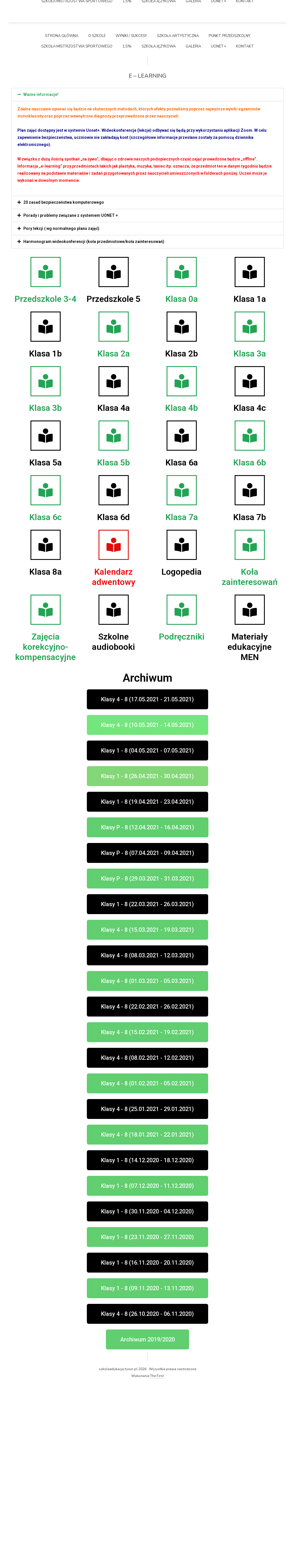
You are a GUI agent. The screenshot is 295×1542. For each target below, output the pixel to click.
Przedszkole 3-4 (45, 458)
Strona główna (61, 194)
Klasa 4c (249, 567)
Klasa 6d (113, 676)
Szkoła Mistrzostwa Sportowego (76, 205)
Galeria (193, 205)
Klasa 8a (45, 731)
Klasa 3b (45, 567)
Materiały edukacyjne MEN (250, 806)
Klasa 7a (181, 676)
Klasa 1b (45, 512)
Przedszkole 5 (113, 458)
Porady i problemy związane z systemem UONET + (70, 374)
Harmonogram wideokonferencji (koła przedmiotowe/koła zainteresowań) (93, 400)
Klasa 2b (181, 512)
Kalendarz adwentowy (113, 736)
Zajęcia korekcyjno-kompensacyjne (45, 806)
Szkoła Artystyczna (178, 194)
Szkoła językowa (159, 205)
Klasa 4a (113, 567)
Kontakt (245, 205)
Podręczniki (181, 796)
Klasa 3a (249, 512)
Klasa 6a (181, 621)
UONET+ (218, 205)
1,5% (127, 205)
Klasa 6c (45, 676)
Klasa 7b (249, 676)
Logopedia (181, 731)
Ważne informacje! (40, 253)
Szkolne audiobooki (113, 801)
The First (157, 1535)
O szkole (97, 194)
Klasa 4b (181, 567)
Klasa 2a (113, 512)
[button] (147, 253)
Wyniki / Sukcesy (131, 194)
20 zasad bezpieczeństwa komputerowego (63, 361)
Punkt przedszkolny (229, 194)
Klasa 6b (249, 621)
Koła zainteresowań (250, 736)
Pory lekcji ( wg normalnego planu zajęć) (61, 387)
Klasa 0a (181, 458)
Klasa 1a (249, 458)
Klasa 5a (45, 621)
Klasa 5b (113, 621)
